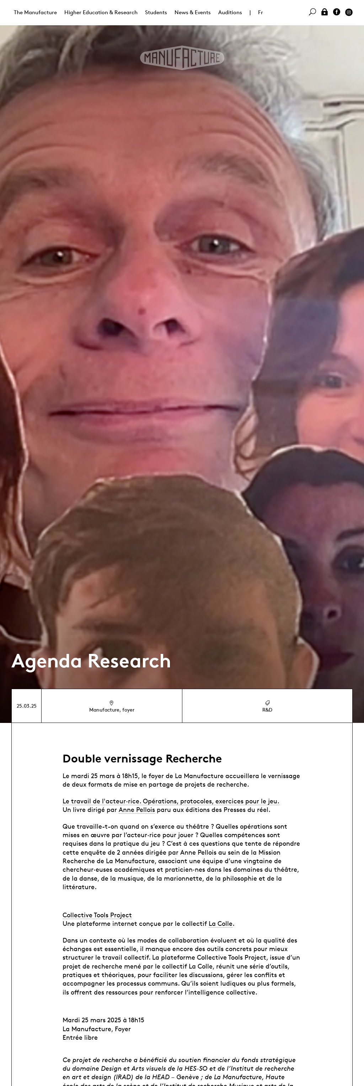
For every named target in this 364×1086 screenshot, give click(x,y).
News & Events (193, 12)
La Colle (220, 923)
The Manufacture (35, 12)
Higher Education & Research (101, 12)
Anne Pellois (137, 809)
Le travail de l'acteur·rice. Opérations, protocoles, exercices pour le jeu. (171, 801)
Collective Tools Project (97, 915)
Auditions (230, 12)
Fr (260, 12)
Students (156, 12)
